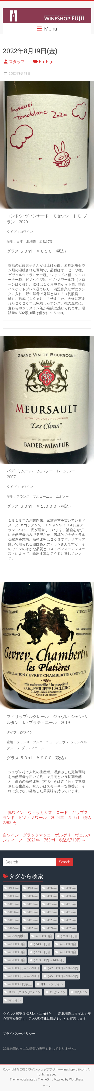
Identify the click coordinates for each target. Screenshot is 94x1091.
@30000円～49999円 (23, 976)
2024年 (51, 928)
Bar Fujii (46, 61)
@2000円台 (69, 936)
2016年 (51, 912)
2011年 (32, 904)
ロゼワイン (58, 992)
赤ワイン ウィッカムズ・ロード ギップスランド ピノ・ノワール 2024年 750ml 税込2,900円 (47, 817)
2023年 (32, 928)
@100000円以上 (20, 984)
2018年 (13, 920)
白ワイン (81, 992)
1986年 (13, 888)
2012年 (51, 904)
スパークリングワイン (24, 992)
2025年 (70, 928)
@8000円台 (67, 952)
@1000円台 (43, 936)
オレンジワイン (52, 984)
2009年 (70, 896)
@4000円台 (42, 944)
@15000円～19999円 (23, 968)
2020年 (51, 920)
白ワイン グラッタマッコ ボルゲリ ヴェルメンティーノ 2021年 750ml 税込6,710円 (47, 837)
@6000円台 (16, 952)
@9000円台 (16, 960)
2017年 (70, 912)
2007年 (32, 896)
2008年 (51, 896)
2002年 (51, 888)
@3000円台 (16, 944)
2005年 (70, 888)
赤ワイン (14, 1000)
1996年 (32, 888)
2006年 (13, 896)
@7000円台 (42, 952)
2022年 (13, 928)
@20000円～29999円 (63, 968)
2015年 (32, 912)
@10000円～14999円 (49, 960)
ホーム (47, 1086)
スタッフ (17, 61)
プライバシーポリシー (19, 1033)
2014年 (13, 912)
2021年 (70, 920)
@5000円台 (67, 944)
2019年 (32, 920)
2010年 (13, 904)
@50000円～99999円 (63, 976)
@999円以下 (17, 936)
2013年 (70, 904)
